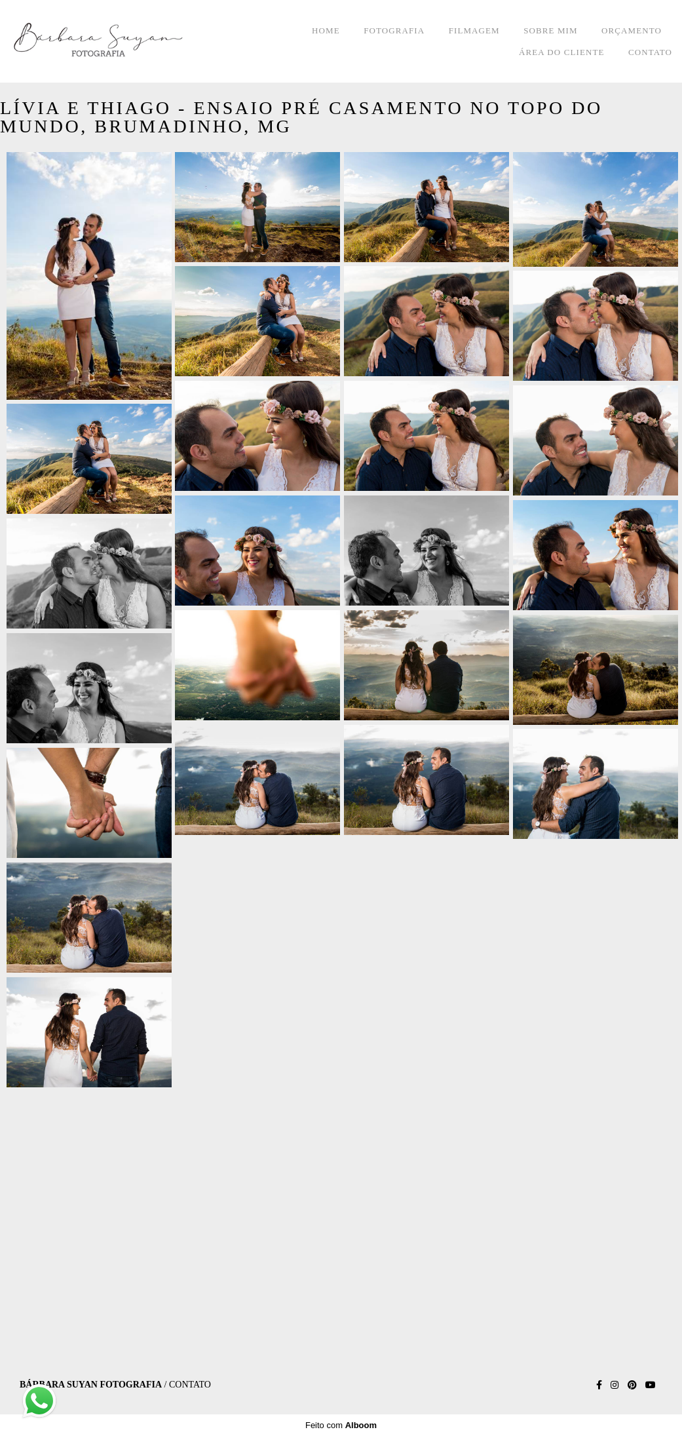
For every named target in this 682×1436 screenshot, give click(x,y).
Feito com (341, 1425)
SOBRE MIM (550, 30)
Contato (190, 1384)
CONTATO (650, 52)
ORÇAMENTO (631, 30)
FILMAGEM (474, 30)
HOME (326, 30)
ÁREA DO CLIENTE (562, 52)
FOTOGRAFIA (394, 30)
